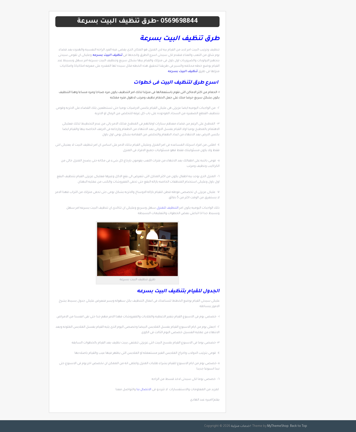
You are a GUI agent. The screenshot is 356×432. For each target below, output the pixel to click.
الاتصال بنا (143, 389)
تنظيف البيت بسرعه (107, 55)
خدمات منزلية (240, 426)
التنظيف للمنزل (168, 208)
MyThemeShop (278, 426)
